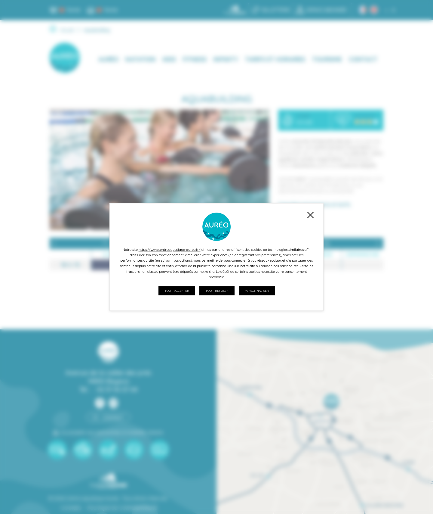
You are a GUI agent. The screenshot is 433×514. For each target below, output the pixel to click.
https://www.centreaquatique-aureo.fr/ (170, 250)
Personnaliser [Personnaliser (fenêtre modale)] (257, 291)
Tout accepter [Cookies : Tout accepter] (176, 291)
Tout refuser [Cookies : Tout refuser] (217, 291)
